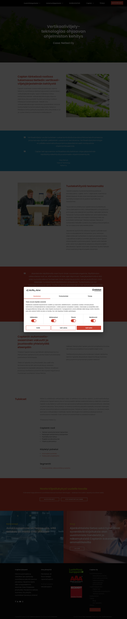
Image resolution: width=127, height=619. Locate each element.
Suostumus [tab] (37, 296)
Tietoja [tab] (90, 296)
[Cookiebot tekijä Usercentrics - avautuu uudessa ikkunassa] (93, 290)
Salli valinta (63, 328)
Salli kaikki (88, 328)
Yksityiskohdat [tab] (63, 296)
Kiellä (38, 328)
